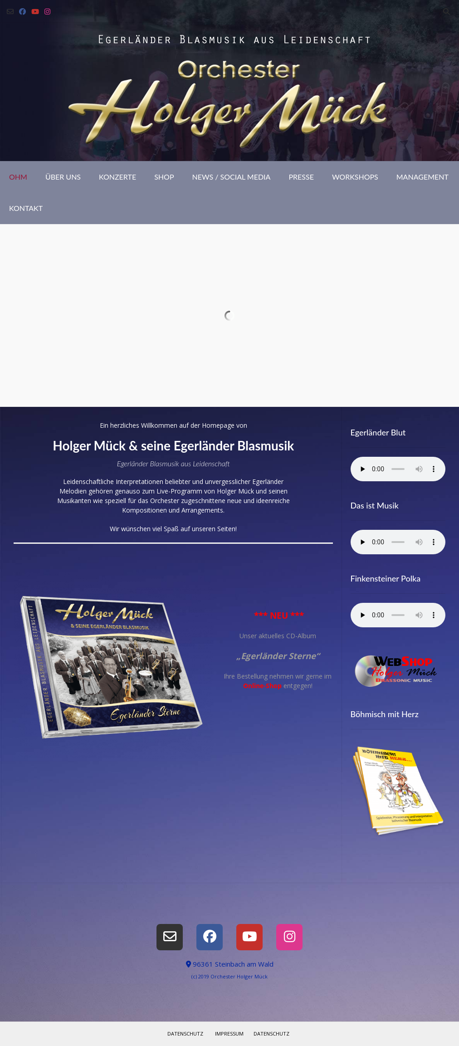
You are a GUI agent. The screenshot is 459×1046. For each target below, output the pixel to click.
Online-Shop (262, 685)
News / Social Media (231, 176)
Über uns (63, 176)
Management (422, 176)
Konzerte (117, 176)
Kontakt (26, 208)
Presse (300, 176)
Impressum (229, 1033)
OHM (18, 176)
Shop (164, 176)
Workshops (355, 176)
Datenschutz (185, 1033)
